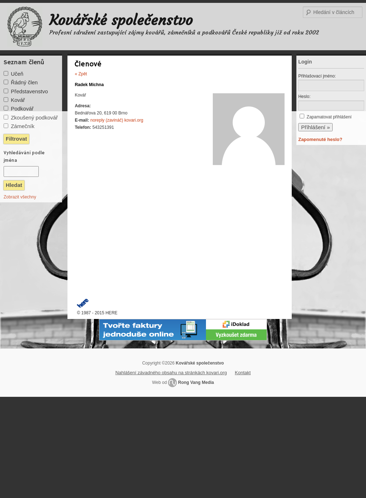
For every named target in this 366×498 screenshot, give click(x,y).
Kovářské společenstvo (121, 20)
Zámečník (22, 126)
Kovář (18, 100)
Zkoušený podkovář (34, 117)
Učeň (17, 74)
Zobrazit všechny (20, 196)
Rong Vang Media (196, 382)
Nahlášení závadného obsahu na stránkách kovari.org (171, 372)
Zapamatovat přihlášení (329, 116)
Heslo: (304, 96)
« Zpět (81, 73)
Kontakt (243, 372)
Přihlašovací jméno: (317, 76)
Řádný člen (24, 82)
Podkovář (22, 108)
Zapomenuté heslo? (320, 139)
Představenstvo (29, 91)
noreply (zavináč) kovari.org (116, 120)
